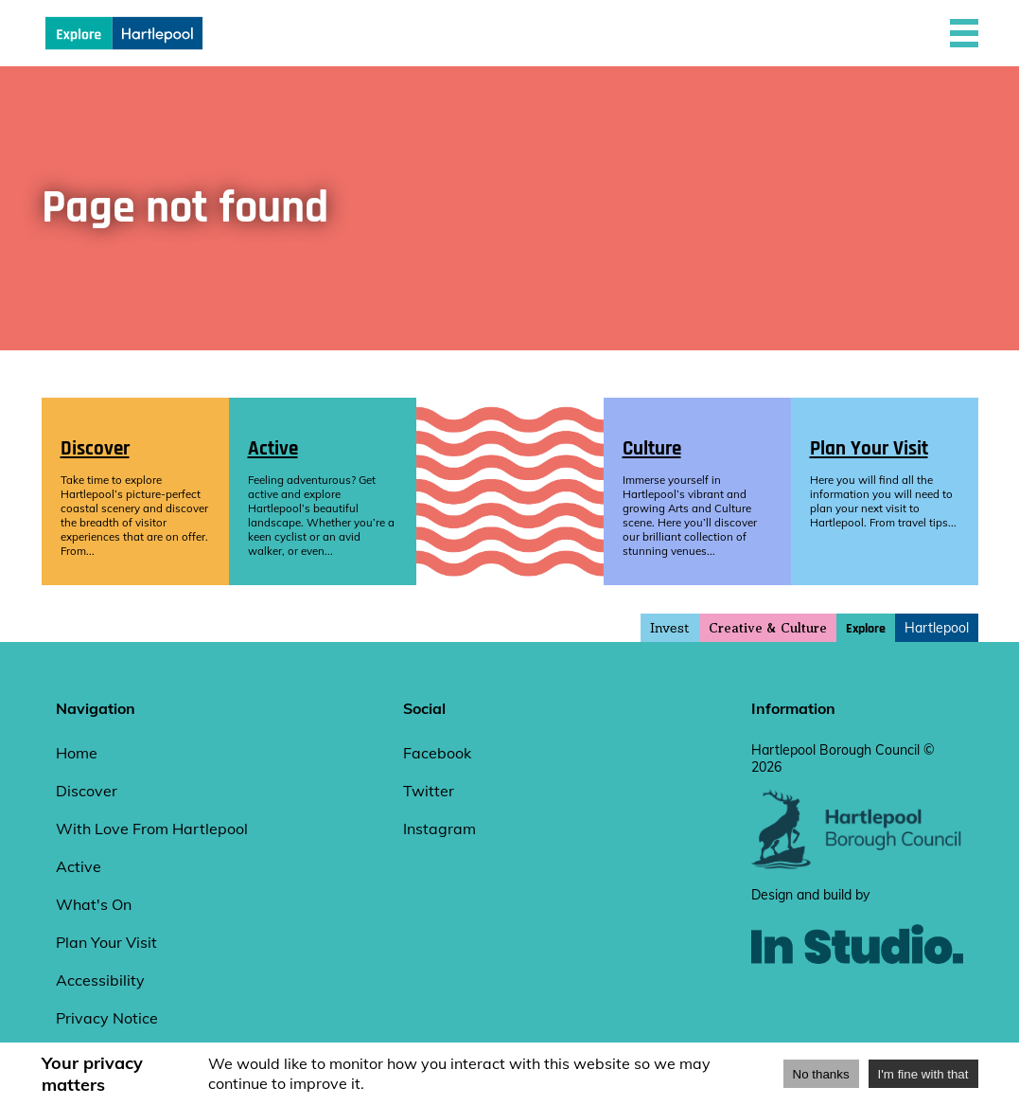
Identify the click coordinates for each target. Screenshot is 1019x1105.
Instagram (439, 828)
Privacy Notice (107, 1017)
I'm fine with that (923, 1074)
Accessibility (100, 980)
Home (76, 752)
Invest (670, 627)
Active (78, 866)
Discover (86, 790)
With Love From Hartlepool (152, 828)
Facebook (437, 752)
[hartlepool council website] (857, 864)
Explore (866, 628)
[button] (964, 33)
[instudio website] (857, 995)
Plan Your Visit (106, 942)
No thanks (821, 1074)
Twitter (428, 790)
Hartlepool (937, 627)
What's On (94, 904)
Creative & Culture (768, 628)
